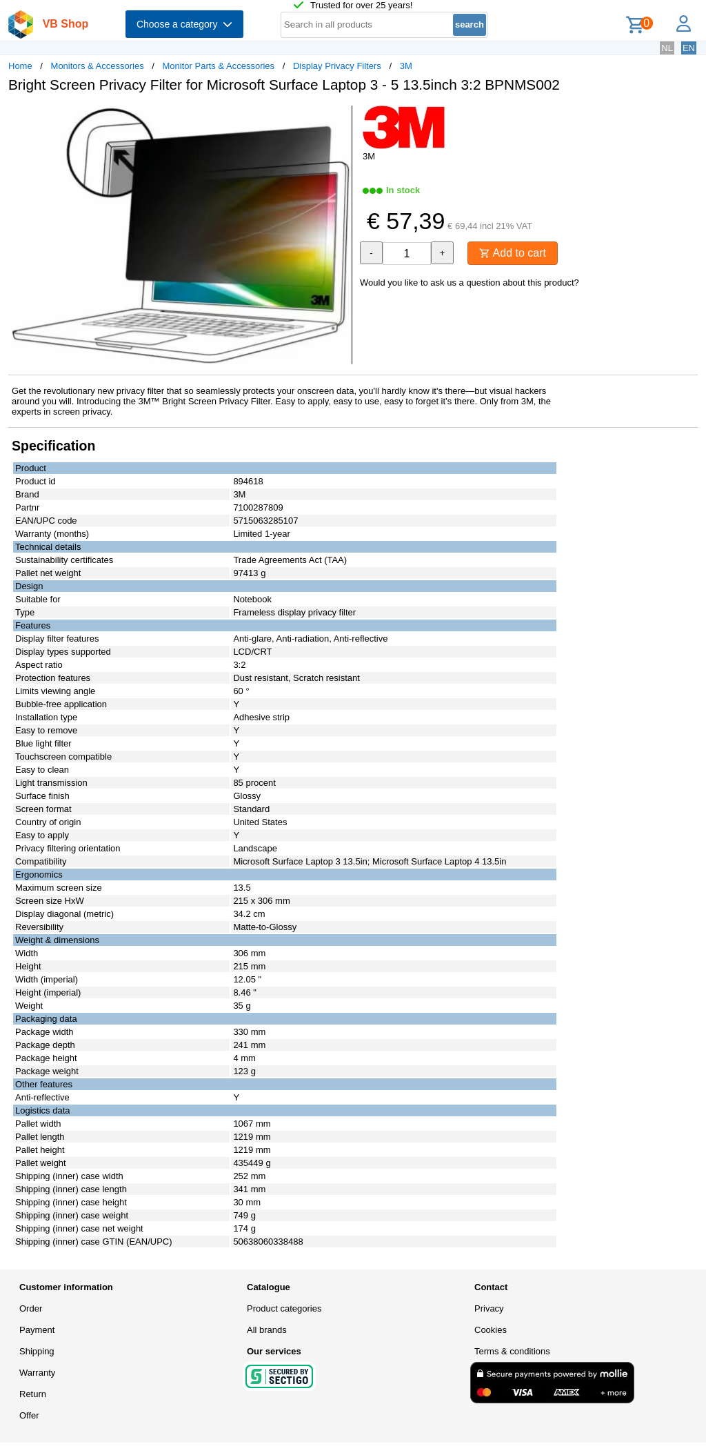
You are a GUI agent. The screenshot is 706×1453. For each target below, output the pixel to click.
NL (667, 48)
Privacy (489, 1308)
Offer (29, 1415)
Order (30, 1308)
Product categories (284, 1308)
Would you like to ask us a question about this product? (469, 282)
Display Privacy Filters (337, 66)
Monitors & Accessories (97, 66)
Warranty (37, 1372)
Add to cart (512, 253)
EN (689, 48)
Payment (36, 1330)
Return (32, 1394)
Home (20, 66)
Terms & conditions (512, 1351)
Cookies (490, 1330)
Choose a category (184, 24)
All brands (267, 1330)
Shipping (36, 1351)
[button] (341, 118)
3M (406, 66)
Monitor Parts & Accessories (219, 66)
